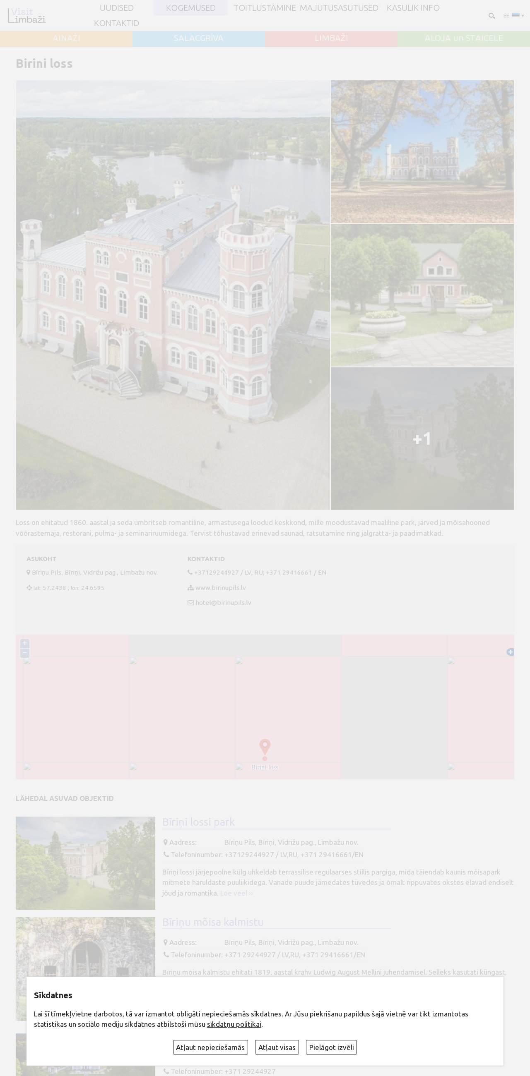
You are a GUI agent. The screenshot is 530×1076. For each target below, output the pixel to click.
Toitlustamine (265, 8)
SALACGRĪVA (199, 38)
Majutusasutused (339, 8)
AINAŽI (66, 38)
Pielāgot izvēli (331, 1047)
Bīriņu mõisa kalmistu (213, 922)
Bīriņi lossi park (198, 822)
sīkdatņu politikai (234, 1024)
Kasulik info (413, 8)
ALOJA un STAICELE (464, 38)
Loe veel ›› (236, 893)
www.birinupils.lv (220, 587)
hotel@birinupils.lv (223, 602)
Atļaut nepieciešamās (210, 1047)
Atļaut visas (277, 1047)
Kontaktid (116, 23)
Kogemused (191, 8)
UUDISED (117, 8)
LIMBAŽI (331, 38)
